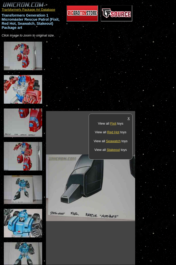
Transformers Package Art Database (28, 9)
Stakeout (113, 150)
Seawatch (113, 141)
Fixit (113, 123)
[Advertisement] (106, 74)
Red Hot (113, 132)
